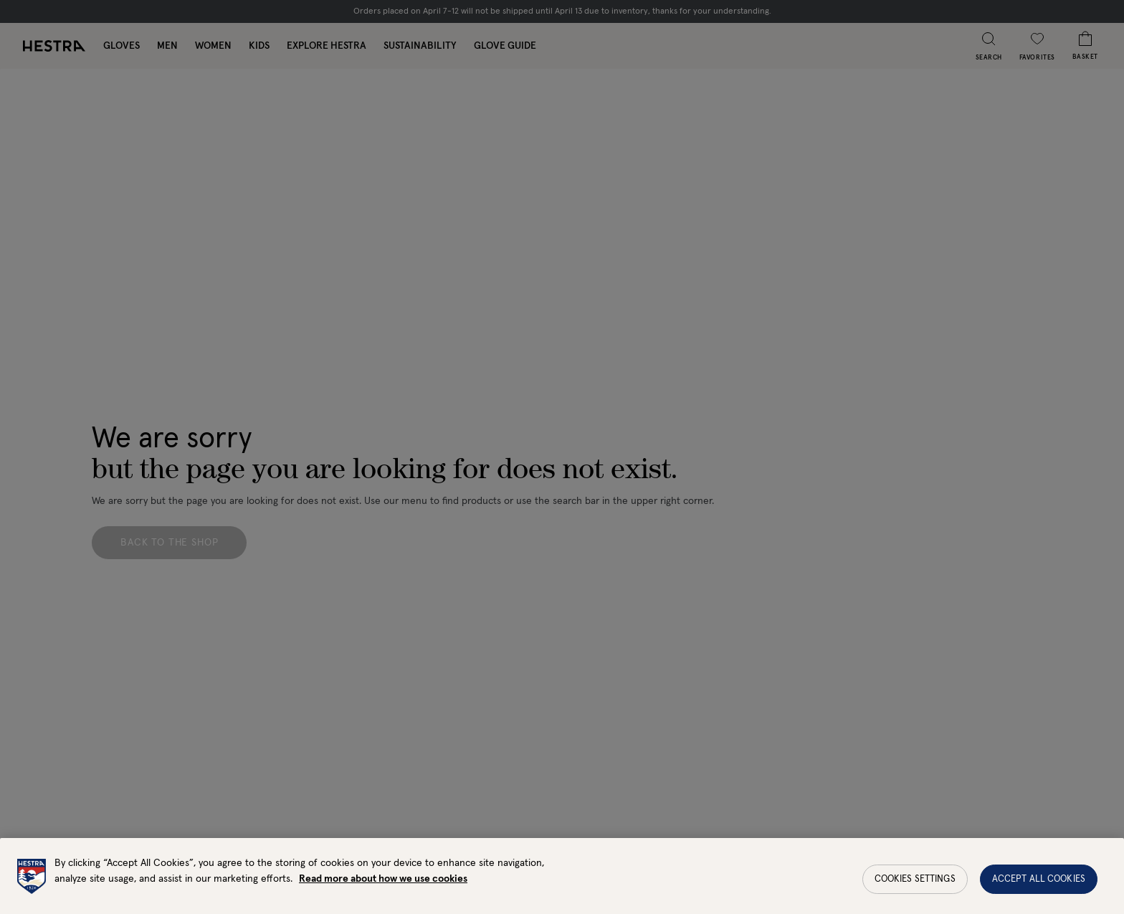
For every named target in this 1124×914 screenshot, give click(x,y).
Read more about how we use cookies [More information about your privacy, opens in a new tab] (383, 885)
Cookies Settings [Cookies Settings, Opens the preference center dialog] (915, 885)
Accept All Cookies (1038, 885)
